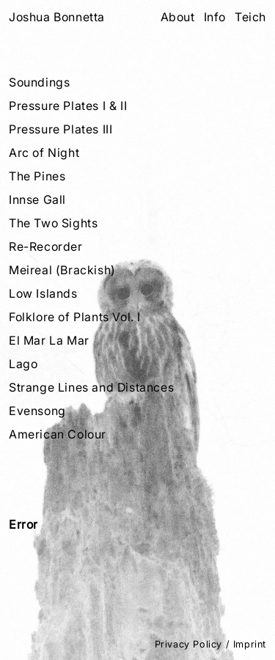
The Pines (37, 176)
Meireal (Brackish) (62, 270)
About (178, 17)
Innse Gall (37, 199)
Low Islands (43, 293)
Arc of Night (44, 152)
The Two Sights (53, 223)
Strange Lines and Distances (91, 387)
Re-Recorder (46, 246)
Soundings (39, 82)
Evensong (37, 410)
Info (215, 17)
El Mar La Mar (49, 340)
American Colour (57, 434)
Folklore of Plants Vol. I (75, 316)
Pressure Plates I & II (68, 105)
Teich (250, 17)
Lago (23, 363)
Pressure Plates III (60, 129)
